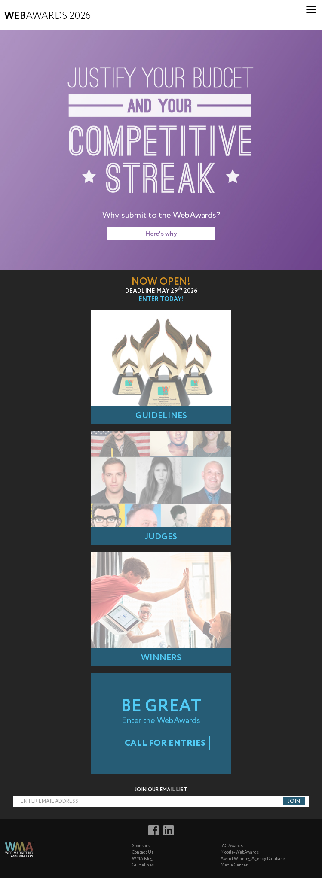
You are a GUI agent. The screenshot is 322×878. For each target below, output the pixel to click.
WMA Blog (142, 859)
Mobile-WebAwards (240, 852)
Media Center (234, 865)
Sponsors (141, 846)
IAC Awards (232, 846)
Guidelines (143, 865)
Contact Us (142, 852)
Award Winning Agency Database (253, 859)
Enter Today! (161, 299)
